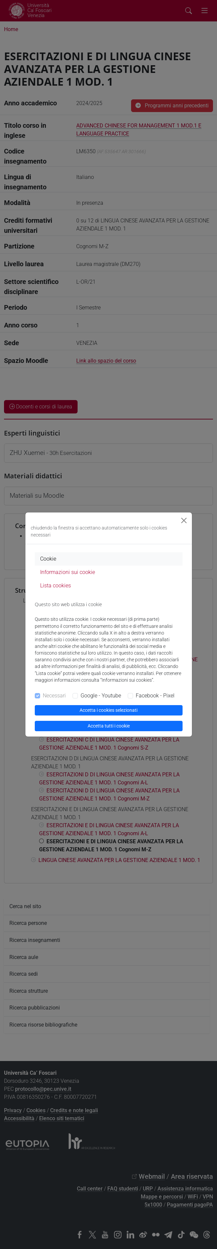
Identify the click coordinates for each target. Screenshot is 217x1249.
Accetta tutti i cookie (109, 726)
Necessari (54, 695)
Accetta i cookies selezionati (108, 710)
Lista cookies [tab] (55, 585)
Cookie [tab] (48, 559)
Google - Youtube (101, 695)
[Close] (184, 520)
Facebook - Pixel (155, 695)
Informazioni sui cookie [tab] (67, 572)
